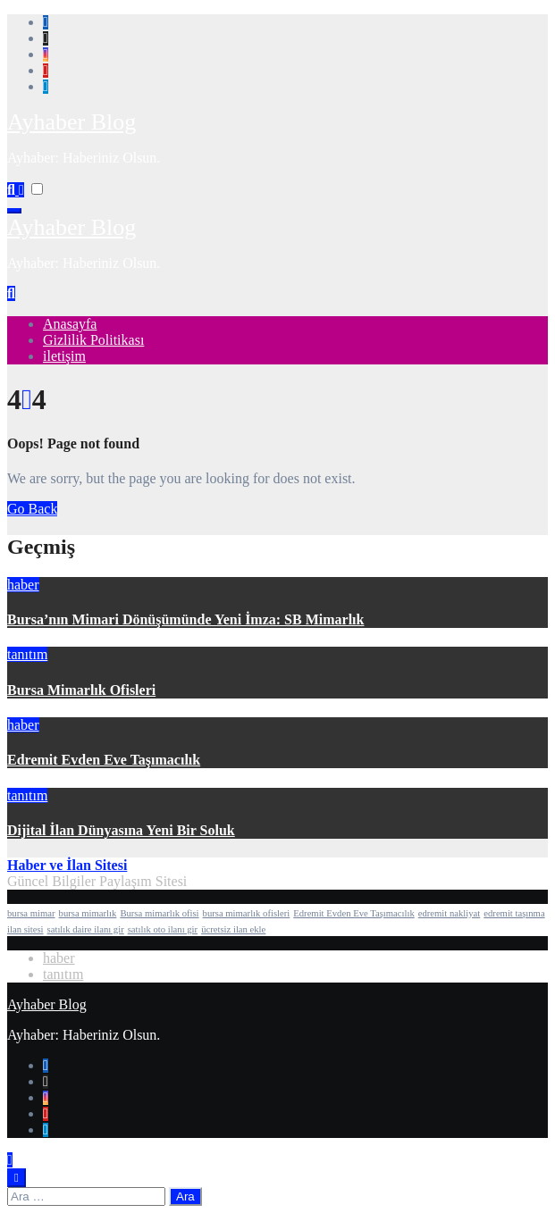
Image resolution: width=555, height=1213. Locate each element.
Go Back (32, 508)
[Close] (16, 1177)
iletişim (64, 356)
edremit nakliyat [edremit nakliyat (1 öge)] (449, 913)
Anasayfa (70, 323)
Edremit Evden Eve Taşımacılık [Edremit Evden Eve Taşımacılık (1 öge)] (353, 913)
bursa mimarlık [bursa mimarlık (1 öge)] (88, 913)
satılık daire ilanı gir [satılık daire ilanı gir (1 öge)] (85, 929)
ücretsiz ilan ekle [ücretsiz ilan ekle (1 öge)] (233, 929)
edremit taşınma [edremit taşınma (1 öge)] (514, 913)
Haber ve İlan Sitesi (67, 865)
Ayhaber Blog (71, 122)
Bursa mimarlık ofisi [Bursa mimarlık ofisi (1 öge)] (159, 913)
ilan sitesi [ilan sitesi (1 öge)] (25, 929)
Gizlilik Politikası (93, 339)
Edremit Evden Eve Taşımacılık (103, 759)
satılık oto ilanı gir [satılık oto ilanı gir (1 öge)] (163, 929)
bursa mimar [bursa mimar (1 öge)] (31, 913)
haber (23, 584)
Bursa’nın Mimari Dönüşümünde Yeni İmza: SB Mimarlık (185, 619)
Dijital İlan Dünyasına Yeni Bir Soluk (121, 830)
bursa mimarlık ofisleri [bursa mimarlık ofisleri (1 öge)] (246, 913)
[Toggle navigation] (14, 210)
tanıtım (27, 654)
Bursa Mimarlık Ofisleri (81, 690)
